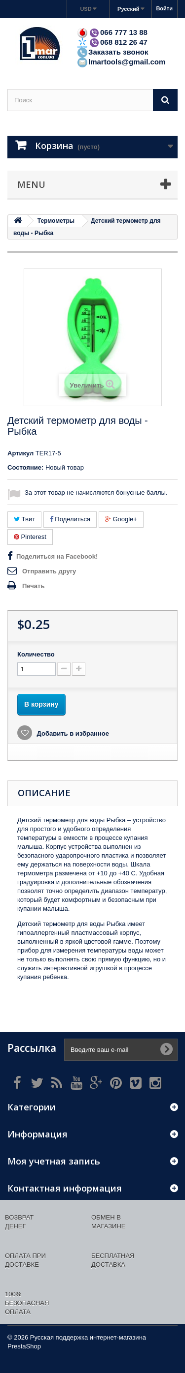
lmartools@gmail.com (120, 62)
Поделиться (70, 519)
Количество (36, 654)
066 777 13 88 (112, 32)
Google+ (121, 519)
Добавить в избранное (72, 733)
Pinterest (30, 536)
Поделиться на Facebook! (57, 556)
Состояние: (25, 467)
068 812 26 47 (112, 42)
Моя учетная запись (53, 1161)
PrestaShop (24, 1346)
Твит (24, 519)
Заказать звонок (112, 52)
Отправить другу (49, 571)
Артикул (20, 453)
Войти (164, 8)
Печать (33, 586)
